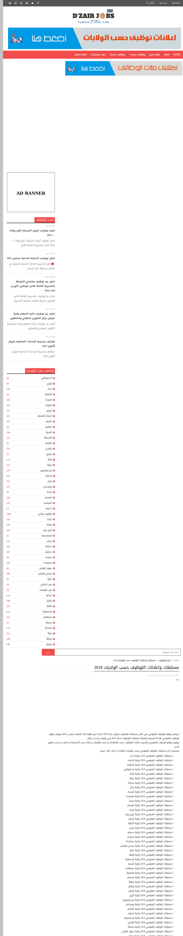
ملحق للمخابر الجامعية (86, 899)
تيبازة (46, 526)
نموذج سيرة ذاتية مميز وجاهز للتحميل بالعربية (71, 729)
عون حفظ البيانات (88, 845)
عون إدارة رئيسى (88, 834)
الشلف (45, 423)
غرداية (46, 597)
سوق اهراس (42, 569)
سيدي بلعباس (42, 575)
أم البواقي (43, 379)
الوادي (45, 450)
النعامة (45, 444)
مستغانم (44, 618)
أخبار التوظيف (162, 90)
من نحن (160, 3)
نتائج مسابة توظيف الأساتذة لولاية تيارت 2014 (69, 716)
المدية (46, 434)
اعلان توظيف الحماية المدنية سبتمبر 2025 (28, 259)
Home (173, 54)
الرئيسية (173, 3)
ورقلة (46, 640)
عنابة (46, 580)
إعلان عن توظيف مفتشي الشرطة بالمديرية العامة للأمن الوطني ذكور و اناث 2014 (30, 287)
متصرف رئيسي (89, 866)
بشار (47, 482)
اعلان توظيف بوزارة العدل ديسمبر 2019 (70, 693)
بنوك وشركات (95, 54)
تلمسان (45, 499)
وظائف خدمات (114, 54)
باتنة (47, 461)
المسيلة (45, 439)
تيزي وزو (44, 531)
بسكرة (45, 477)
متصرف (93, 861)
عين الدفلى (43, 586)
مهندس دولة (90, 910)
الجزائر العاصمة (42, 417)
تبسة (46, 493)
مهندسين (151, 54)
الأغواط (45, 395)
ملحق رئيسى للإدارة (87, 888)
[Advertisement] (28, 100)
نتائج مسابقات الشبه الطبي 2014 (70, 679)
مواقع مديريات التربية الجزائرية (86, 741)
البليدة (45, 401)
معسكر (45, 629)
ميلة (47, 634)
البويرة (45, 406)
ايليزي (46, 455)
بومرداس (44, 488)
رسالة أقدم (70, 570)
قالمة (46, 607)
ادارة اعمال (78, 54)
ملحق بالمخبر (91, 883)
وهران (46, 645)
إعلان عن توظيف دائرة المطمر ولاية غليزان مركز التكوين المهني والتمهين (29, 317)
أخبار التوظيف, (150, 105)
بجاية (46, 466)
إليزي (46, 385)
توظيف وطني (42, 515)
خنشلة (45, 548)
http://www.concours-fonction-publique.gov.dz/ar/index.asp (149, 405)
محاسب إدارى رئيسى (87, 877)
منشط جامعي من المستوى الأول (80, 904)
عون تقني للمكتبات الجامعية (83, 839)
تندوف (45, 510)
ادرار (47, 390)
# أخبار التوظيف (159, 456)
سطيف (45, 553)
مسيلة (45, 624)
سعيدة (45, 558)
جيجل (46, 542)
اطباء (163, 54)
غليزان (46, 602)
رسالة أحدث (169, 570)
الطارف (45, 428)
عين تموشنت (43, 591)
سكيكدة (45, 564)
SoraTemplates (148, 931)
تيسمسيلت (43, 537)
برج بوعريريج (43, 471)
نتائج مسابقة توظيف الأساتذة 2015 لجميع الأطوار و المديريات (77, 706)
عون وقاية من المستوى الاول (82, 855)
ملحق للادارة (91, 893)
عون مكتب (92, 850)
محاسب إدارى (90, 872)
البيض (46, 412)
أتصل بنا (147, 3)
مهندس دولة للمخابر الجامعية (82, 915)
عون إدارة (92, 828)
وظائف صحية (135, 54)
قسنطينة (44, 613)
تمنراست (45, 504)
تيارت (46, 520)
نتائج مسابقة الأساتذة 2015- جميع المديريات (80, 672)
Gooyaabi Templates (169, 931)
